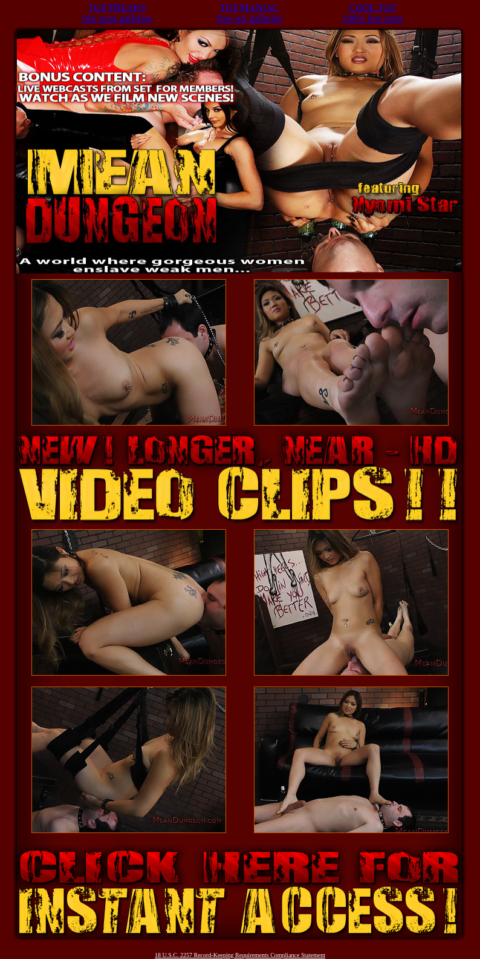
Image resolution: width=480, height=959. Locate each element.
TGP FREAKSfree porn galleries (117, 13)
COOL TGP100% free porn (372, 13)
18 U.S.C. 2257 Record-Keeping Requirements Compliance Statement (240, 955)
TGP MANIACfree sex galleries (249, 13)
